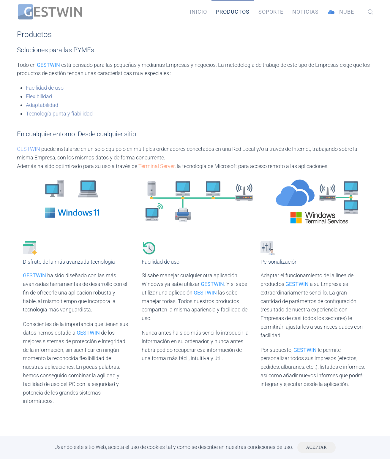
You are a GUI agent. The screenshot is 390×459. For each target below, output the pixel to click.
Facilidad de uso (45, 88)
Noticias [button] (305, 12)
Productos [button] (233, 12)
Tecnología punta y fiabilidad (59, 113)
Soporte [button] (270, 12)
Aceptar (316, 447)
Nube (341, 12)
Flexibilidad (39, 96)
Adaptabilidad (42, 105)
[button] (370, 12)
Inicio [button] (198, 12)
